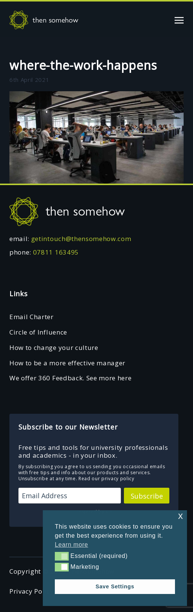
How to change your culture (53, 347)
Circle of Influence (38, 332)
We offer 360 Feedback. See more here (70, 378)
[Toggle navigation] (179, 19)
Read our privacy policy (106, 478)
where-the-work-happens (83, 65)
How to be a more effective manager (67, 363)
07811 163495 (56, 252)
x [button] (180, 515)
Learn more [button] (71, 544)
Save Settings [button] (114, 586)
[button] (62, 556)
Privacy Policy (31, 591)
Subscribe (147, 495)
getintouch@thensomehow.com (81, 238)
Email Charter (31, 316)
